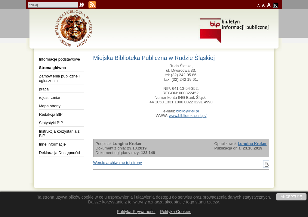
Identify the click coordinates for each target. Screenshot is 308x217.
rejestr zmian (50, 97)
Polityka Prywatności (136, 211)
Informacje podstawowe (59, 59)
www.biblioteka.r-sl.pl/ (187, 115)
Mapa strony (50, 106)
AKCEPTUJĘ (291, 197)
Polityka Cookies (175, 211)
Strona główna (52, 67)
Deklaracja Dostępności (59, 152)
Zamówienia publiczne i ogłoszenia (59, 78)
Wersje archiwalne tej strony (117, 162)
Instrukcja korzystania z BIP (59, 133)
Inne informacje (52, 144)
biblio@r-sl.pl (187, 111)
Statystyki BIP (51, 123)
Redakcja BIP (51, 114)
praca (44, 89)
